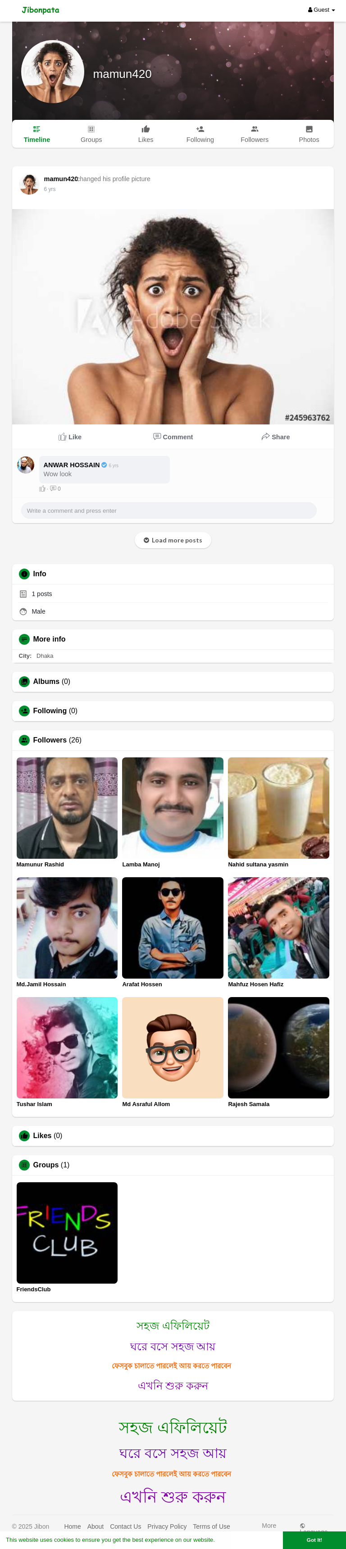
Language (314, 1529)
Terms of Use (211, 1526)
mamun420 (122, 74)
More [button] (269, 1527)
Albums (46, 681)
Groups (46, 1165)
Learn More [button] (232, 1539)
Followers (50, 740)
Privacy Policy (167, 1526)
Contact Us (125, 1526)
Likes (42, 1135)
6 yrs (50, 189)
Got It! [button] (314, 1540)
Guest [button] (322, 9)
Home (72, 1526)
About (95, 1526)
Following (50, 711)
